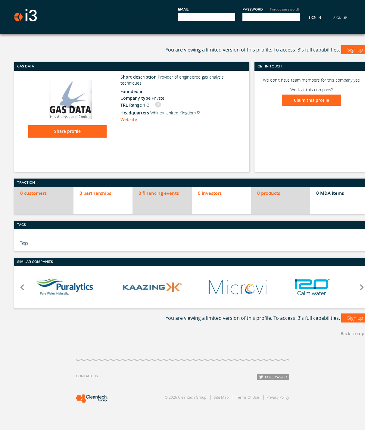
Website (128, 119)
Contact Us (87, 376)
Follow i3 (273, 377)
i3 (25, 15)
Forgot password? (285, 9)
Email (183, 9)
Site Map (221, 397)
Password (252, 9)
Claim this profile (311, 100)
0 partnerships (95, 193)
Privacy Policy (278, 397)
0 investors (210, 193)
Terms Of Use (247, 397)
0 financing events (159, 193)
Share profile (67, 131)
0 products (268, 193)
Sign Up (340, 18)
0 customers (33, 193)
